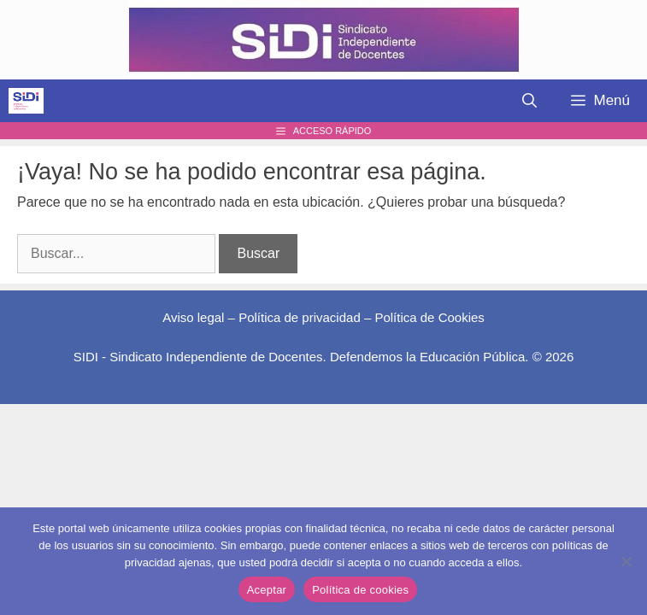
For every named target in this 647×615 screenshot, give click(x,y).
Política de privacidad (299, 317)
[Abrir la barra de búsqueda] (529, 100)
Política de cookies (360, 589)
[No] (625, 561)
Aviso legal (193, 317)
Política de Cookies (429, 317)
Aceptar (267, 589)
